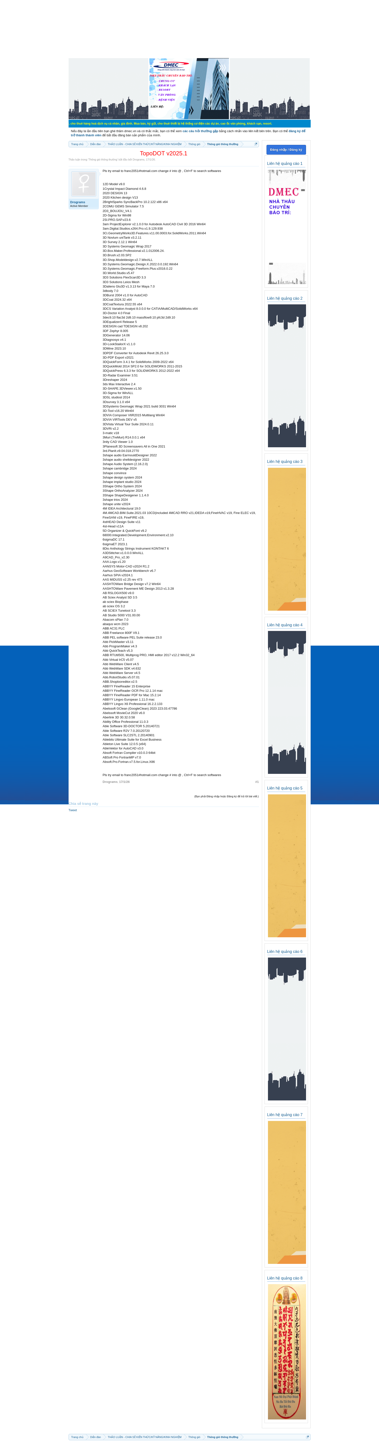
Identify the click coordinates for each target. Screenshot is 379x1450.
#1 (257, 782)
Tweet (73, 810)
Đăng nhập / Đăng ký (286, 149)
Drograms (138, 159)
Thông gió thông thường (102, 159)
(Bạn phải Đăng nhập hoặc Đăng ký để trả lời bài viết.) (226, 796)
